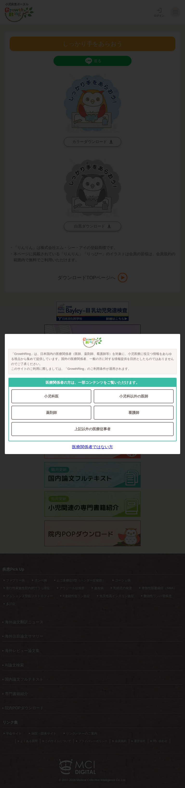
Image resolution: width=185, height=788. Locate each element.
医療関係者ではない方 (92, 447)
